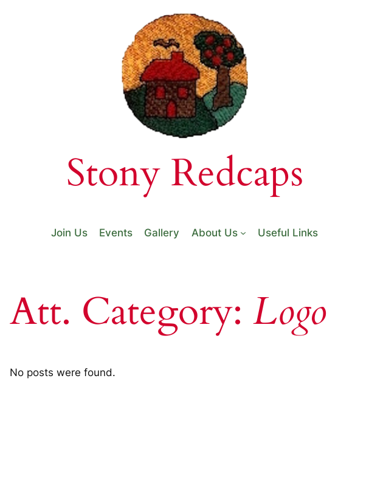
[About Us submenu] (243, 233)
